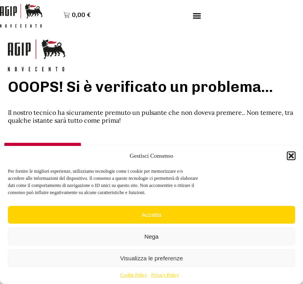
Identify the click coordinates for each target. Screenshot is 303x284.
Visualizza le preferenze (151, 258)
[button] (291, 156)
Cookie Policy (133, 275)
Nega (151, 236)
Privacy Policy (165, 275)
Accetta (151, 214)
